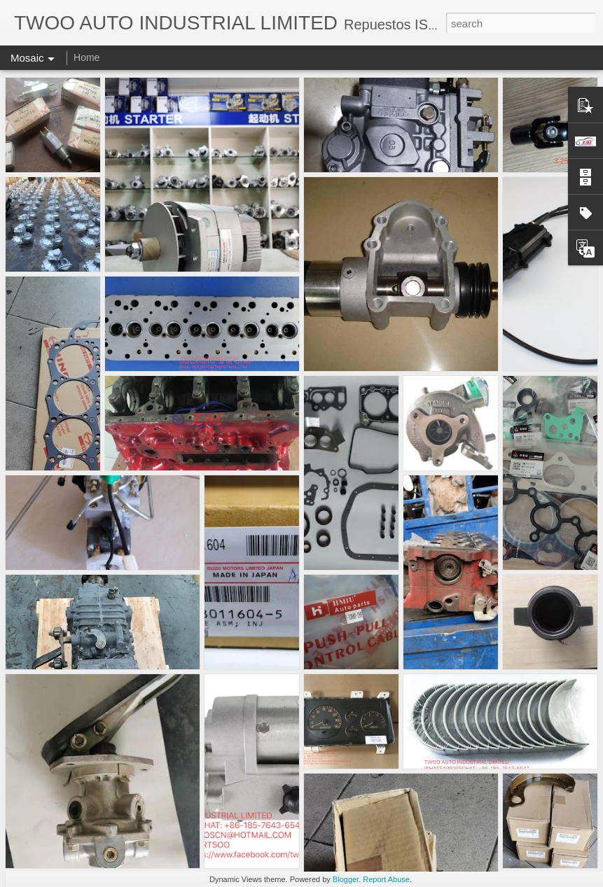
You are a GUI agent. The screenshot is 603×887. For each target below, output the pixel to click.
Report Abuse (386, 879)
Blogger (346, 879)
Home (86, 57)
